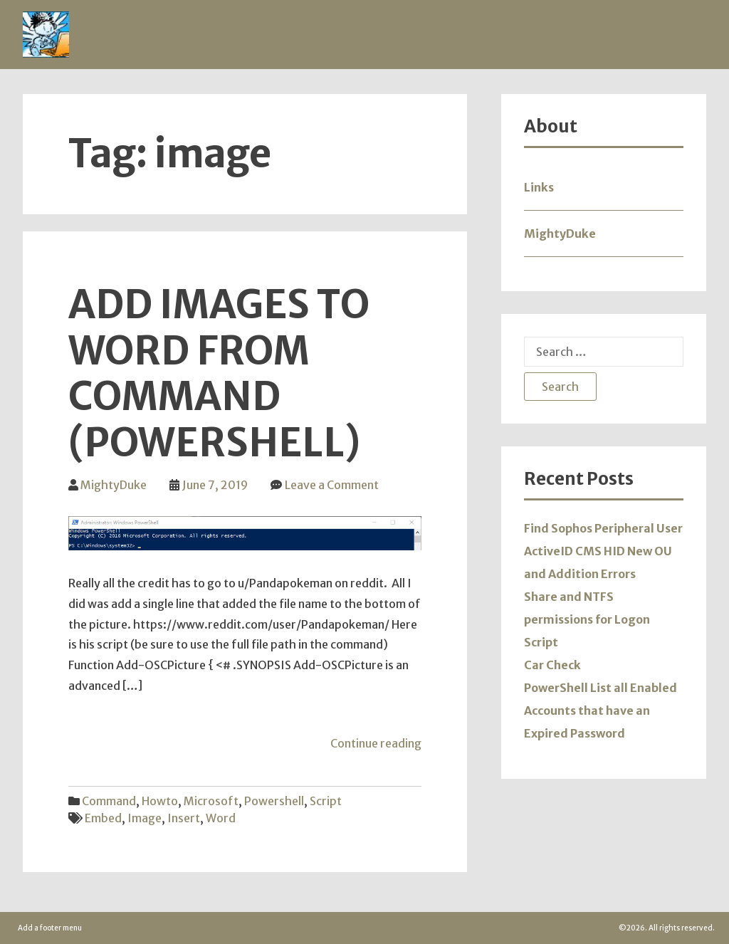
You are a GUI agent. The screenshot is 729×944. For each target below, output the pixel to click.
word (221, 818)
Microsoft (211, 801)
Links (539, 187)
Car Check (552, 665)
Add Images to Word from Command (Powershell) (218, 373)
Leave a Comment (332, 485)
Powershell (274, 801)
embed (103, 818)
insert (183, 818)
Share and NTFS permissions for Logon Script (587, 619)
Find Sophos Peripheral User (603, 528)
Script (326, 801)
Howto (160, 801)
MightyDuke (113, 485)
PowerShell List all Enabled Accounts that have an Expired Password (600, 710)
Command (109, 801)
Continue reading (375, 743)
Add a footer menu (50, 928)
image (144, 818)
